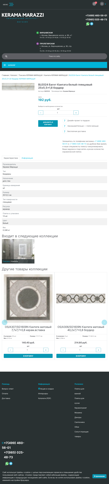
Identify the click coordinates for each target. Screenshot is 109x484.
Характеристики (11, 158)
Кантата (14, 261)
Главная (5, 75)
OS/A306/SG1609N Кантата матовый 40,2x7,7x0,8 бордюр (81, 328)
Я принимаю (99, 476)
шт (58, 109)
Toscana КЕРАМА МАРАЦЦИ (30, 75)
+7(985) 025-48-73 (96, 19)
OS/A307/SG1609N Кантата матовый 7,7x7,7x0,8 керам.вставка (28, 328)
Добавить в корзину (48, 123)
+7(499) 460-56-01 (96, 15)
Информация (27, 158)
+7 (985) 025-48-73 (77, 144)
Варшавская (46, 33)
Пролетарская (47, 44)
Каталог (14, 75)
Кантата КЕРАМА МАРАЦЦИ (56, 75)
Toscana (6, 261)
